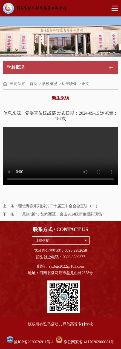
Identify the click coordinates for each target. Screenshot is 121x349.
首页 (33, 84)
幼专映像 (69, 84)
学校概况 (49, 84)
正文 (85, 84)
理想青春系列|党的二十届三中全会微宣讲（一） (58, 206)
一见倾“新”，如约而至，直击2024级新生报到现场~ (61, 214)
